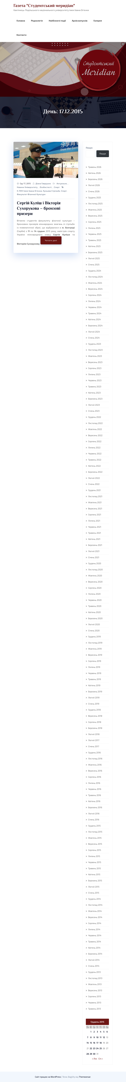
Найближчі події (57, 20)
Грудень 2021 (94, 490)
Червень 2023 (95, 380)
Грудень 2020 (94, 563)
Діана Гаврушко (43, 183)
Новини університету (27, 187)
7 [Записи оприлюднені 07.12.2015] (87, 1037)
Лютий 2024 (94, 331)
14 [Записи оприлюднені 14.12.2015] (88, 1043)
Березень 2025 (95, 252)
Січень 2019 (93, 703)
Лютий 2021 (93, 551)
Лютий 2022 (94, 478)
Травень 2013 (94, 1008)
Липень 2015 (94, 856)
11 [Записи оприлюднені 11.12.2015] (101, 1037)
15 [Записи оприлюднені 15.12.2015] (91, 1043)
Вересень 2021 (95, 508)
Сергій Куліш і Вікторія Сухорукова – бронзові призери (39, 208)
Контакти (21, 35)
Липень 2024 (94, 301)
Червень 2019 (94, 673)
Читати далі (51, 240)
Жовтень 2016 (95, 764)
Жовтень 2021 (95, 502)
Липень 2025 (94, 228)
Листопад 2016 (95, 758)
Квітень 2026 (94, 173)
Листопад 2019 (95, 642)
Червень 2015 (94, 862)
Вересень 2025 (95, 215)
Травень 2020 (94, 606)
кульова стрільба (51, 191)
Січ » (100, 1058)
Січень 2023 (93, 411)
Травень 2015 (94, 868)
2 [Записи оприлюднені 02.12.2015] (94, 1031)
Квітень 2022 (94, 466)
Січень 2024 (94, 337)
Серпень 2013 (94, 996)
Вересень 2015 (95, 844)
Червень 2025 (94, 234)
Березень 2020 (95, 618)
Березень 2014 (95, 953)
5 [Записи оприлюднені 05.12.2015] (103, 1031)
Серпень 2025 (94, 222)
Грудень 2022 (94, 417)
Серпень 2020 (95, 588)
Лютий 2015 (93, 886)
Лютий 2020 (94, 624)
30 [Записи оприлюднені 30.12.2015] (94, 1054)
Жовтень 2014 (95, 911)
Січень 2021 (93, 557)
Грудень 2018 (94, 709)
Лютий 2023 (94, 405)
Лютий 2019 (93, 697)
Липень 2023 (94, 374)
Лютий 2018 (94, 734)
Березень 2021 (95, 545)
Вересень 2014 (95, 917)
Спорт (57, 187)
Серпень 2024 (95, 295)
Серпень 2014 (94, 923)
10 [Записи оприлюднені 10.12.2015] (97, 1037)
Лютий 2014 (94, 960)
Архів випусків (79, 20)
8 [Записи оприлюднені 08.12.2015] (90, 1037)
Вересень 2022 (95, 435)
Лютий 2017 (93, 740)
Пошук (89, 147)
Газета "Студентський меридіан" (44, 5)
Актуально (62, 183)
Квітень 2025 (94, 246)
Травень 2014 (94, 941)
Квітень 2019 (94, 685)
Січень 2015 (93, 892)
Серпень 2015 (94, 850)
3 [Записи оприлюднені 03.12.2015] (97, 1031)
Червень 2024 (95, 307)
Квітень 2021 (94, 539)
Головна (21, 20)
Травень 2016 (94, 795)
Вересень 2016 (95, 770)
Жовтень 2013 (95, 984)
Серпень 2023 (94, 368)
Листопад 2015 (95, 831)
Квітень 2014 (94, 947)
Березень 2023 (95, 398)
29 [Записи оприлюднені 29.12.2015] (91, 1054)
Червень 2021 (94, 527)
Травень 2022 (94, 459)
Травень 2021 (94, 533)
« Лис (94, 1058)
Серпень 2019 (94, 661)
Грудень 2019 (94, 636)
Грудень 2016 (94, 752)
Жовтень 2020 (95, 575)
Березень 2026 (95, 179)
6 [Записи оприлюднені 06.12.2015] (107, 1031)
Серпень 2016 (94, 777)
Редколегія (37, 20)
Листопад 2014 (95, 905)
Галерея (97, 20)
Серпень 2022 (94, 441)
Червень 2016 (94, 789)
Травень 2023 (94, 386)
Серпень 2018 (94, 722)
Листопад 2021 (95, 496)
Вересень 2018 (95, 716)
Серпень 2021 (94, 514)
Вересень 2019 (95, 655)
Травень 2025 (94, 240)
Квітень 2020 (94, 612)
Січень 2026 (94, 191)
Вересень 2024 (95, 289)
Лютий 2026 (94, 185)
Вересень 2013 (95, 990)
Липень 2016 (94, 783)
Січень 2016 (93, 819)
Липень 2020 (94, 594)
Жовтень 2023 (95, 356)
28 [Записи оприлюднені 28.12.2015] (87, 1054)
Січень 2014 (93, 966)
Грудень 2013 (94, 972)
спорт (64, 191)
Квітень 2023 (94, 392)
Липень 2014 (94, 929)
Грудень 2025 (94, 197)
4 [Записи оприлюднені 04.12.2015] (100, 1031)
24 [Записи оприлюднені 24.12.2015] (97, 1048)
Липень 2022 (94, 447)
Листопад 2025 (95, 203)
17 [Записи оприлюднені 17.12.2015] (97, 1043)
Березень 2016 (95, 807)
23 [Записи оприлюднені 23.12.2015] (94, 1048)
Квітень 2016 (94, 801)
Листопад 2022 (95, 423)
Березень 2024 (95, 325)
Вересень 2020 (95, 581)
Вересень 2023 (95, 362)
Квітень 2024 (94, 319)
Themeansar (85, 1077)
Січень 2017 (93, 746)
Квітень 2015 (94, 874)
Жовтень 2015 (95, 838)
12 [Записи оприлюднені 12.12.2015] (104, 1037)
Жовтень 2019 (95, 648)
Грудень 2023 (94, 344)
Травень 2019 (94, 679)
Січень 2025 (93, 264)
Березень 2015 (95, 880)
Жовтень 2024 (95, 283)
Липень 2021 (94, 520)
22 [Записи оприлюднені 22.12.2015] (91, 1048)
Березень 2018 (95, 728)
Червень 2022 (95, 453)
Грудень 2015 (94, 825)
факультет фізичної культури (31, 194)
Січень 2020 (94, 630)
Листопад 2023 (95, 350)
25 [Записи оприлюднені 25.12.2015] (100, 1048)
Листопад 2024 (95, 276)
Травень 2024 (94, 313)
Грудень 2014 (94, 899)
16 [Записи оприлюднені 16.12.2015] (94, 1043)
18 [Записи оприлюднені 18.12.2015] (101, 1043)
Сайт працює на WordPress (48, 1077)
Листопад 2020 (95, 569)
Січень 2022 (94, 484)
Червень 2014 (94, 935)
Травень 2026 (94, 167)
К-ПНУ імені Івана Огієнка (29, 191)
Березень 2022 (95, 472)
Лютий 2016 (93, 813)
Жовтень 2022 (95, 429)
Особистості (46, 187)
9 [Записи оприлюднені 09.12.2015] (94, 1037)
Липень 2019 (94, 667)
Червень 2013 (94, 1002)
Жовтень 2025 (95, 209)
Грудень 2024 (94, 270)
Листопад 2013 (95, 978)
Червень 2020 (95, 600)
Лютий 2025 (94, 258)
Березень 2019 (95, 691)
